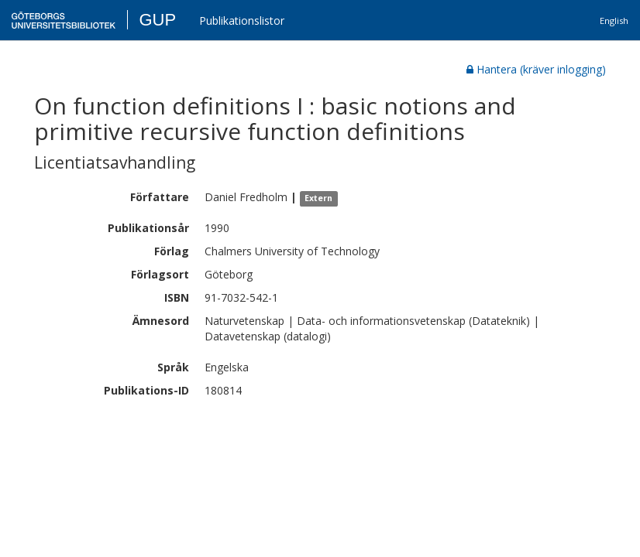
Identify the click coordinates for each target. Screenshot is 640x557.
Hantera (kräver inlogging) (536, 69)
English (614, 20)
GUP (157, 19)
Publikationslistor (241, 20)
